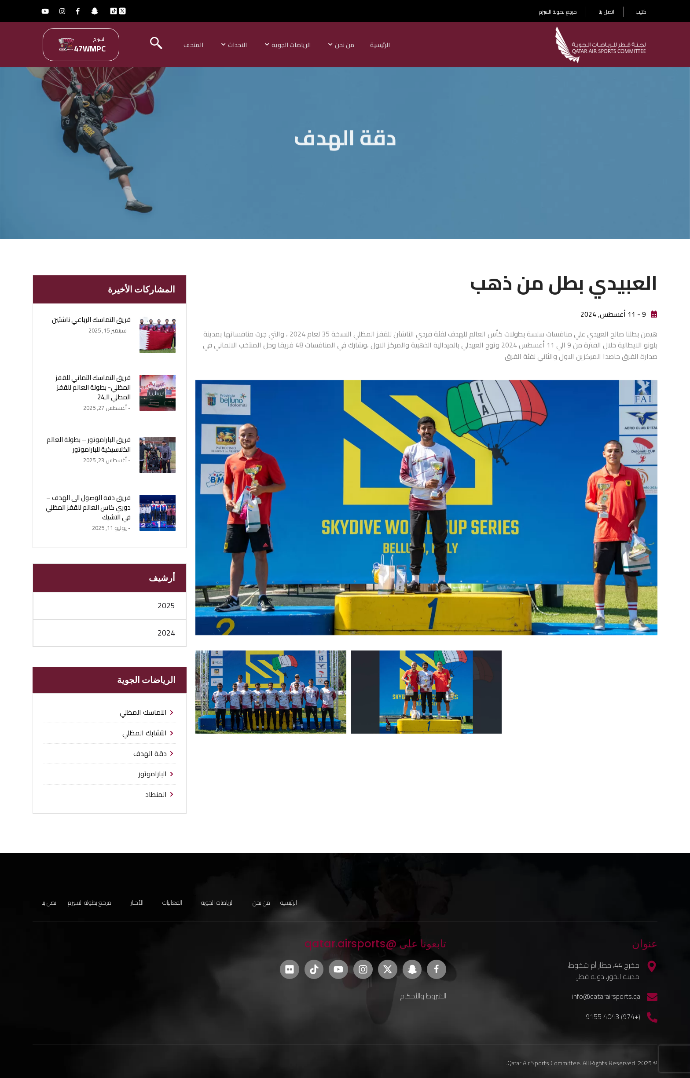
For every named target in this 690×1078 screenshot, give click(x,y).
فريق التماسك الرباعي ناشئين (91, 318)
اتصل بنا (606, 12)
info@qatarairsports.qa (606, 994)
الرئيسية (398, 44)
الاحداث (251, 44)
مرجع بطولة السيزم (558, 12)
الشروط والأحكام (423, 994)
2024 (166, 632)
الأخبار (136, 901)
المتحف (206, 44)
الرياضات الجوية (306, 44)
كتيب (641, 12)
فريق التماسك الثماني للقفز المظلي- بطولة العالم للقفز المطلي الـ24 (93, 386)
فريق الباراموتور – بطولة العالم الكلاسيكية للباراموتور (89, 442)
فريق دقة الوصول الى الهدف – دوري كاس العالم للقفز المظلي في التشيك (88, 506)
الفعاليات (172, 901)
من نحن (361, 44)
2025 (166, 604)
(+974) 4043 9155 (613, 1015)
